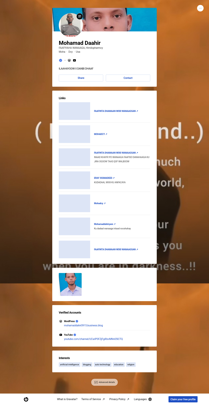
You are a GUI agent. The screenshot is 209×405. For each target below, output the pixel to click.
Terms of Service (91, 399)
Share (81, 77)
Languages (143, 399)
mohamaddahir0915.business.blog (83, 325)
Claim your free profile (183, 399)
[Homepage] (25, 399)
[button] (70, 284)
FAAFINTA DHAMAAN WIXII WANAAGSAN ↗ (116, 111)
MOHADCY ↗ (100, 134)
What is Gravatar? (67, 399)
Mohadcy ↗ (99, 203)
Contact (128, 77)
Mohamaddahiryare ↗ (105, 224)
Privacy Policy (117, 399)
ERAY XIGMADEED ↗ (104, 178)
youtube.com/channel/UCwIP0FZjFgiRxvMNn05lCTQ (93, 339)
